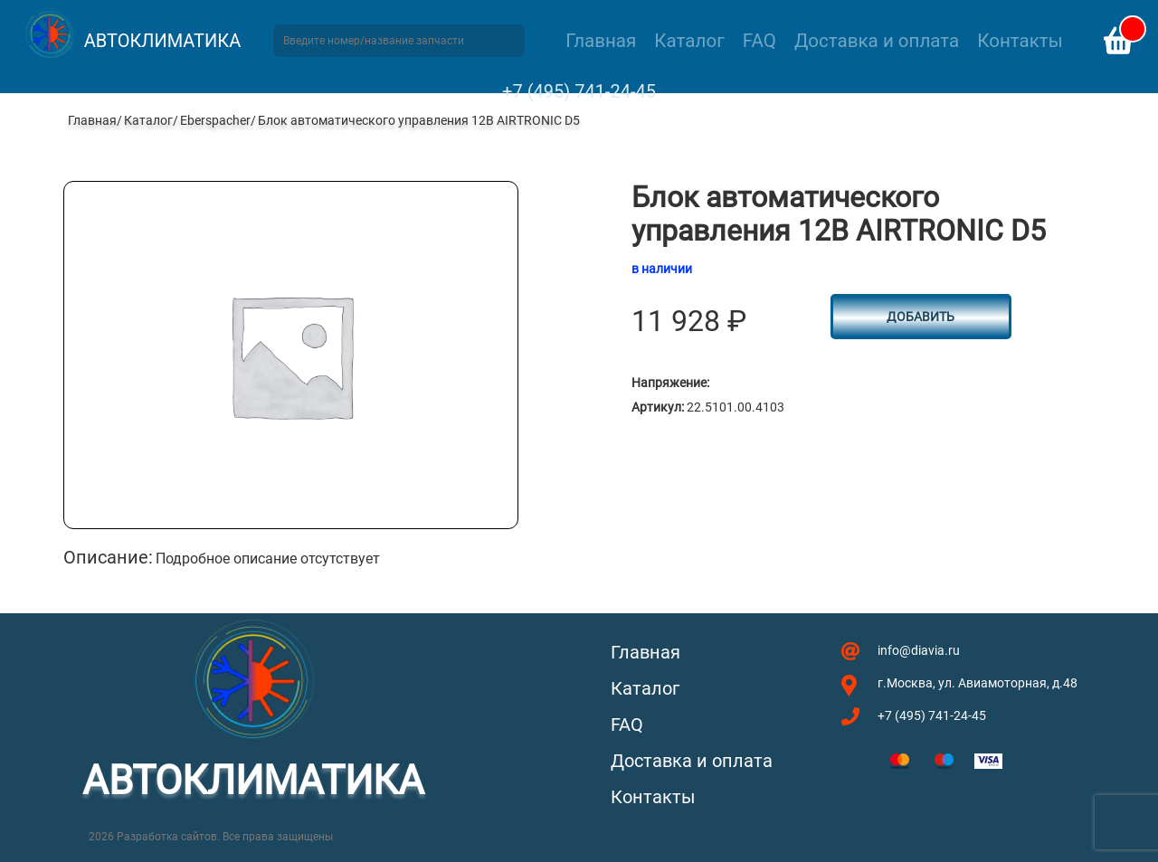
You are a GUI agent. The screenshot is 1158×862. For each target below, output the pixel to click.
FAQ (759, 41)
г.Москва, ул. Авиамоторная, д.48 (977, 683)
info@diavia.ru (919, 650)
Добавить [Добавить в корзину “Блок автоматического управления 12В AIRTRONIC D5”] (920, 316)
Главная (600, 41)
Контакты (1019, 41)
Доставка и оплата (876, 41)
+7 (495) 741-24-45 (579, 91)
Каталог (689, 41)
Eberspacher (215, 120)
